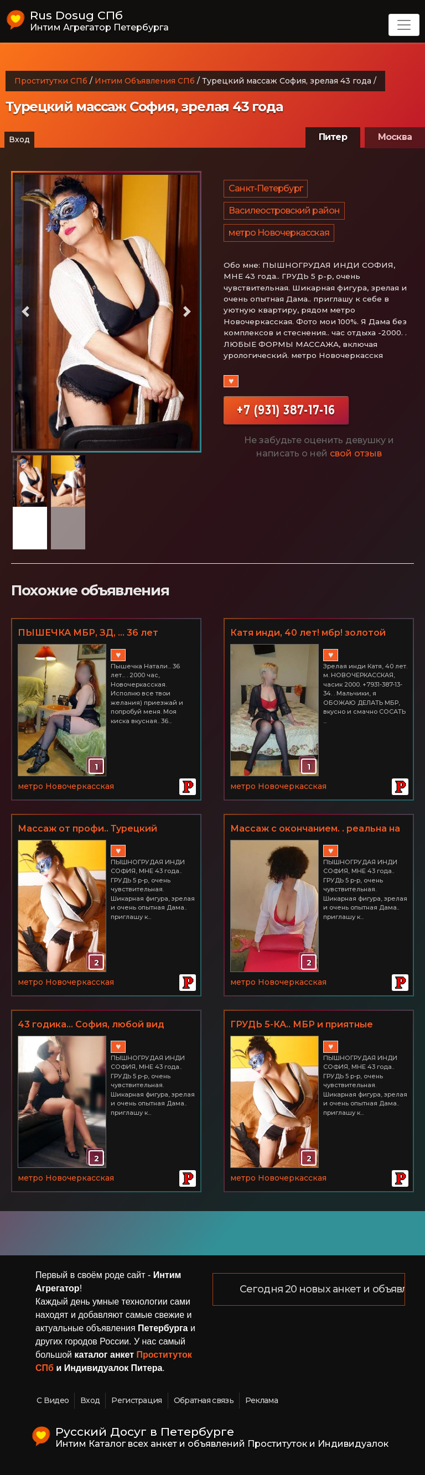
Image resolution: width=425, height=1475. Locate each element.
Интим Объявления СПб (145, 81)
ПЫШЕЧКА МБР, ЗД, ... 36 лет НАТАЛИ (88, 633)
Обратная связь (204, 1400)
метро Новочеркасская (279, 232)
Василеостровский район (284, 210)
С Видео (53, 1400)
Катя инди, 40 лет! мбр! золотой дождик (308, 633)
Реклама (261, 1400)
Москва (395, 137)
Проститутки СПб (50, 81)
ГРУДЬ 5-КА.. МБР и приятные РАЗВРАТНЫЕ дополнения (301, 1025)
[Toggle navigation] (403, 25)
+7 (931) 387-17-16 (286, 410)
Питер (333, 137)
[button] (25, 312)
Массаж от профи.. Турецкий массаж (87, 829)
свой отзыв (356, 453)
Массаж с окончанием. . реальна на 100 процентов (315, 829)
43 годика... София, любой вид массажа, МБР (91, 1025)
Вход (19, 139)
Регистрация (136, 1400)
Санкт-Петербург (266, 188)
